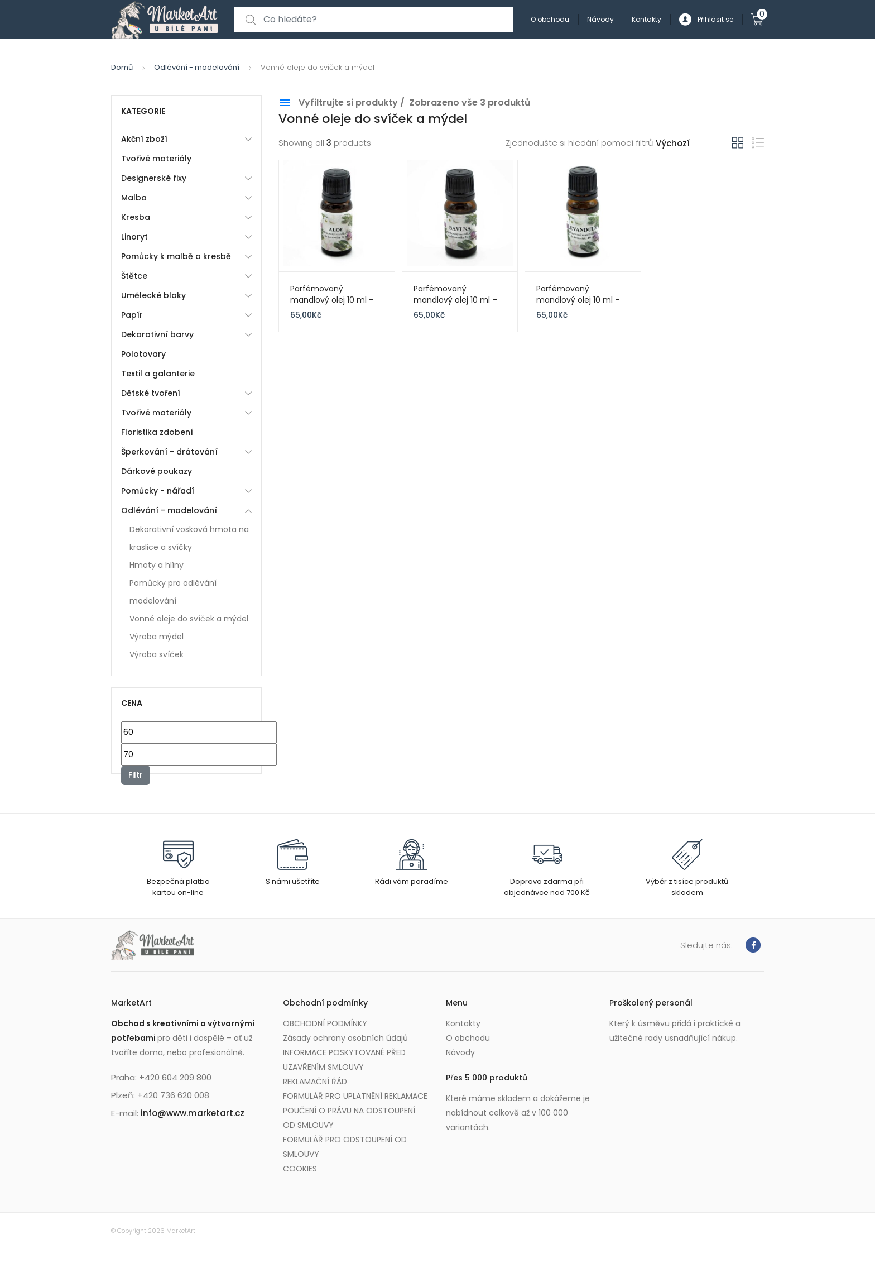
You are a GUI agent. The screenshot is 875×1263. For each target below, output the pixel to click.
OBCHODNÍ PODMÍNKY (325, 1023)
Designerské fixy (153, 178)
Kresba (135, 217)
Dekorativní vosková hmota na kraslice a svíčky (189, 538)
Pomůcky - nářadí (157, 490)
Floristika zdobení (157, 432)
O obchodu (550, 19)
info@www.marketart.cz (192, 1113)
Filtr (135, 775)
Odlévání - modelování (196, 67)
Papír (132, 314)
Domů (122, 67)
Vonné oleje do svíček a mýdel (188, 618)
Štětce (134, 275)
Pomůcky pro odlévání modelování (173, 591)
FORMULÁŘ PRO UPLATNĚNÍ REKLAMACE (355, 1096)
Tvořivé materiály (156, 158)
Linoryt (134, 236)
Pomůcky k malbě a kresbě (176, 256)
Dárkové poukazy (156, 471)
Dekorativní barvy (157, 334)
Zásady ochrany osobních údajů (345, 1038)
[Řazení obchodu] (694, 143)
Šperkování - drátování (169, 451)
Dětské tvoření (150, 393)
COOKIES (300, 1168)
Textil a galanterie (158, 373)
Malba (134, 197)
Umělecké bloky (153, 295)
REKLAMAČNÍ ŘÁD (315, 1081)
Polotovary (143, 354)
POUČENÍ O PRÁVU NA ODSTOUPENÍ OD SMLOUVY (349, 1118)
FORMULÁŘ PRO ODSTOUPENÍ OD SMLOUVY (345, 1147)
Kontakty (646, 19)
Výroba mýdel (156, 636)
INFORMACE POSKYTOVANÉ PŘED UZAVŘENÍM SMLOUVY (344, 1060)
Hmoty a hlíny (156, 565)
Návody (600, 19)
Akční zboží (144, 139)
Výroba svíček (156, 654)
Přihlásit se (706, 19)
